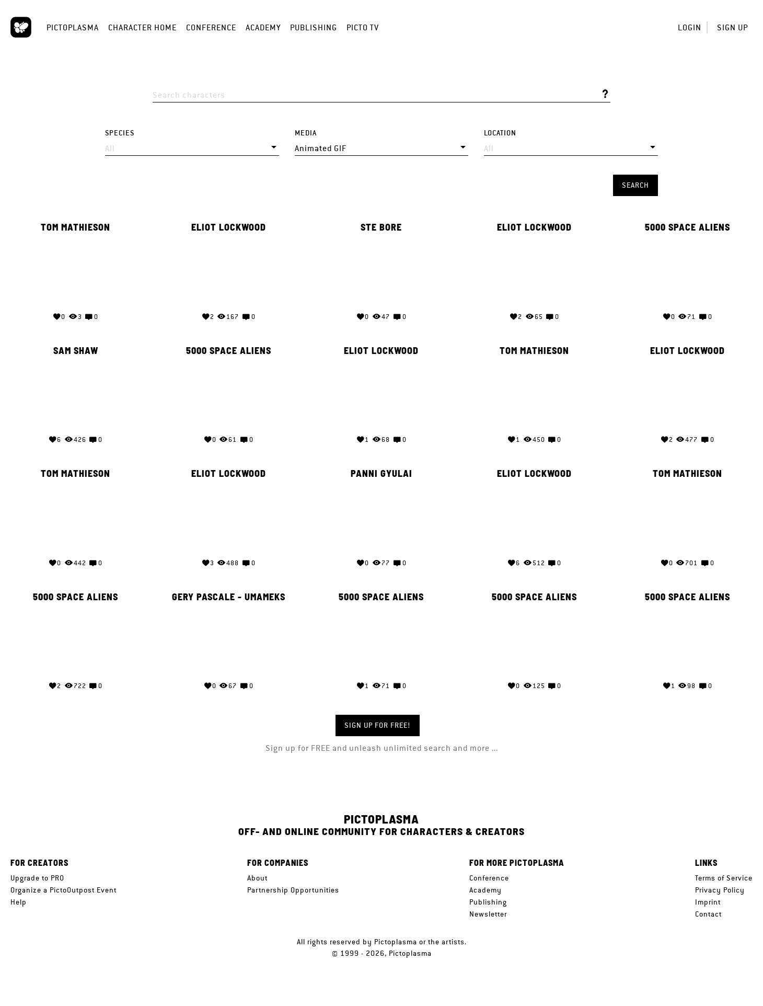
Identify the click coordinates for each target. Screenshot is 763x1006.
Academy (263, 27)
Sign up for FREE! (377, 725)
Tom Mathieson (75, 227)
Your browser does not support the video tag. (75, 270)
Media (306, 133)
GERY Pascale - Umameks (228, 594)
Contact (708, 914)
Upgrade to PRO (37, 878)
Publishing (313, 27)
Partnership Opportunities (293, 890)
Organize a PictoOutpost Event (63, 890)
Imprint (708, 902)
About (257, 878)
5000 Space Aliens (687, 227)
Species (119, 133)
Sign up (732, 27)
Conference (211, 27)
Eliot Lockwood (228, 227)
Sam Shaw (75, 350)
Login (689, 27)
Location (500, 133)
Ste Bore (381, 227)
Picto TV (362, 27)
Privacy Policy (720, 890)
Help (18, 902)
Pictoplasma (73, 27)
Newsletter (488, 914)
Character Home (142, 27)
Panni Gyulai (381, 472)
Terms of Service (724, 878)
